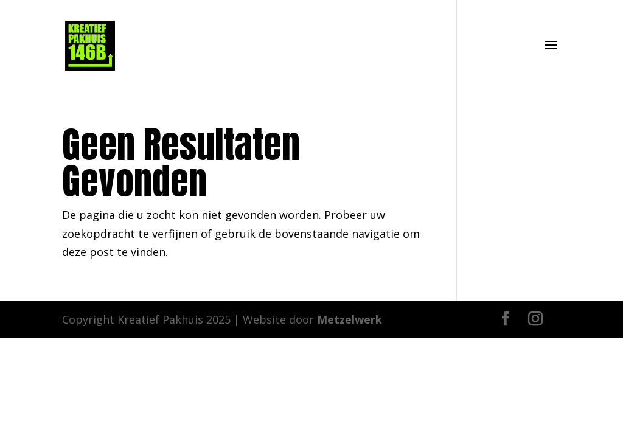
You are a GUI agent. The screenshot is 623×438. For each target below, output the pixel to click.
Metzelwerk (349, 319)
